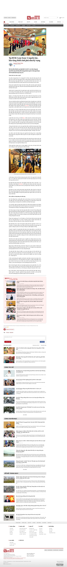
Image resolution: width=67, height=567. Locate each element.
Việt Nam (21, 184)
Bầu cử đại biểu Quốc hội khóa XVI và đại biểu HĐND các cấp (56, 23)
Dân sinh (40, 528)
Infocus (49, 522)
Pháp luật (24, 522)
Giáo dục (40, 529)
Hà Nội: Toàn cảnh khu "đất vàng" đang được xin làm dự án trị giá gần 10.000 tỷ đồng (30, 487)
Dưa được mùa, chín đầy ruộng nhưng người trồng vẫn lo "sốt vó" (31, 505)
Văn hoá (40, 531)
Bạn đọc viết (12, 545)
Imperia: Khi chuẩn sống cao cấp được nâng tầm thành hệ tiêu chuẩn (30, 282)
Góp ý (9, 17)
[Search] (57, 18)
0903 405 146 (6, 562)
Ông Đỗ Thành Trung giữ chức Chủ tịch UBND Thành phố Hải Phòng (29, 302)
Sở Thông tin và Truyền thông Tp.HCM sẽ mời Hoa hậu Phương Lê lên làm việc (30, 371)
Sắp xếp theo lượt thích (36, 345)
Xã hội (34, 522)
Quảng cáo (13, 17)
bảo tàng (7, 332)
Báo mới (61, 550)
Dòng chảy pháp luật (23, 528)
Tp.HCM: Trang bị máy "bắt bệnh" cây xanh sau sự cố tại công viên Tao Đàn (30, 407)
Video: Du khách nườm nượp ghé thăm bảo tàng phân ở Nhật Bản (30, 348)
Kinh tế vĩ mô (31, 531)
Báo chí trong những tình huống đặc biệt (25, 496)
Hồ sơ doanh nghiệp (32, 532)
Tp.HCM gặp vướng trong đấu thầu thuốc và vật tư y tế (28, 388)
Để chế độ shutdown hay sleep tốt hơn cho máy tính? (28, 514)
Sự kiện (23, 25)
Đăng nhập (42, 341)
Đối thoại (28, 25)
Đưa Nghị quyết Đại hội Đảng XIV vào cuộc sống (28, 23)
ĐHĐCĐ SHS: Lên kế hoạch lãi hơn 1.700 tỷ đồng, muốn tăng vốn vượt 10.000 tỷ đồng (30, 296)
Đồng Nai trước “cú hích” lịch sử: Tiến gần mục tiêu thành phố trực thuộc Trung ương (30, 461)
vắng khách (11, 332)
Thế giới (33, 25)
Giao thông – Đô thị (42, 534)
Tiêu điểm (12, 25)
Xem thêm (25, 414)
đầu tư (24, 117)
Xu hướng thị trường (33, 534)
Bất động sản (31, 528)
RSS (46, 550)
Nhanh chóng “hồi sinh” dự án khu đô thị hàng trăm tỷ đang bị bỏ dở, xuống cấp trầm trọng (30, 477)
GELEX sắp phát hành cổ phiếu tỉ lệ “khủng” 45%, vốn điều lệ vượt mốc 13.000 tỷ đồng (31, 289)
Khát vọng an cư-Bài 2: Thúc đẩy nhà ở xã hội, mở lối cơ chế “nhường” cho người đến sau (29, 308)
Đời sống (39, 522)
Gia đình (50, 528)
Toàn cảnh (6, 25)
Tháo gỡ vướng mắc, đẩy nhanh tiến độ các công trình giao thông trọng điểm (29, 451)
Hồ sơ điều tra (22, 531)
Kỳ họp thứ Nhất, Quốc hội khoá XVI (14, 23)
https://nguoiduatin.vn (7, 553)
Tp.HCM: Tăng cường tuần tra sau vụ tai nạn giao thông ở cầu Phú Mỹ (30, 398)
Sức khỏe (51, 529)
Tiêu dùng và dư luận (33, 535)
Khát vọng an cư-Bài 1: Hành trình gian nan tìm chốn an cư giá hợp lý (30, 316)
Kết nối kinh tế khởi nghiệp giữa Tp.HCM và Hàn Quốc (28, 379)
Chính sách (18, 25)
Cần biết (50, 531)
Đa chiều (44, 522)
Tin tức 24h (55, 550)
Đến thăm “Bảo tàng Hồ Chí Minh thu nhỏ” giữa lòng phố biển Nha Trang (30, 357)
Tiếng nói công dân (23, 532)
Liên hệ (5, 17)
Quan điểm (12, 542)
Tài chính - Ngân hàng (33, 529)
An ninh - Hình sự (23, 534)
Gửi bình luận (7, 341)
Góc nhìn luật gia (22, 529)
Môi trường (41, 532)
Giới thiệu (50, 550)
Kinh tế (29, 522)
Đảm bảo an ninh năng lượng (41, 23)
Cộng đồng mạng (52, 532)
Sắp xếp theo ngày (43, 345)
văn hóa (26, 105)
